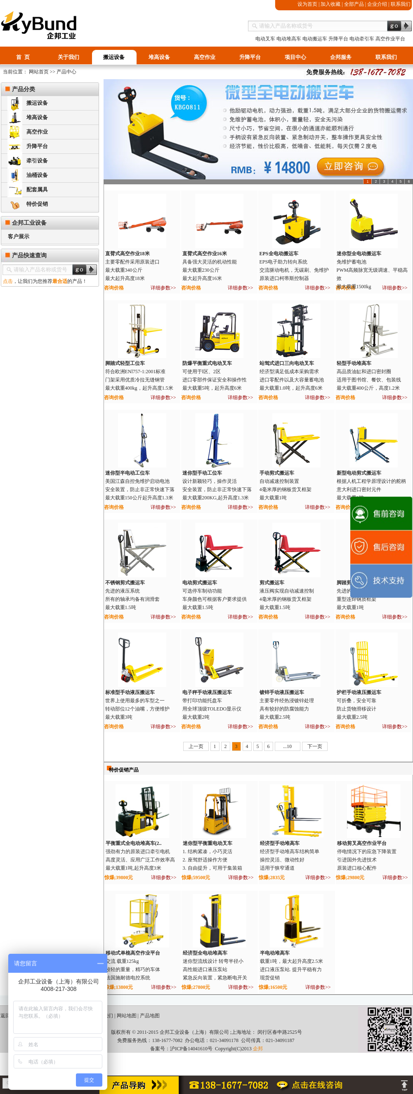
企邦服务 (341, 57)
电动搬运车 (314, 39)
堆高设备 (159, 57)
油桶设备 (27, 175)
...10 (287, 746)
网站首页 (38, 72)
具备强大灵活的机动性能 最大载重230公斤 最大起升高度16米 (209, 270)
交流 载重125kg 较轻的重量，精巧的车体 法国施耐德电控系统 (133, 969)
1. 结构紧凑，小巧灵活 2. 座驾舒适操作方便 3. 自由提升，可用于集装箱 (212, 860)
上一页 (196, 746)
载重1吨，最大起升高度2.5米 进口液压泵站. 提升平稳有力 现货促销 (291, 969)
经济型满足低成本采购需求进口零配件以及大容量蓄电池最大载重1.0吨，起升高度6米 (292, 380)
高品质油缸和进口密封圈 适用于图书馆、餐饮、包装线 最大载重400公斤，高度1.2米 (369, 380)
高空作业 (204, 57)
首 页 (23, 57)
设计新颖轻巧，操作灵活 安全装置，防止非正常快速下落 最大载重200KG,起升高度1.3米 (217, 489)
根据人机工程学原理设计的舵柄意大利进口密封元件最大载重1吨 (371, 489)
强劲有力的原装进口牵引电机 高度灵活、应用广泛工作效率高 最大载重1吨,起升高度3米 (140, 860)
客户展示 (15, 236)
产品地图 (150, 1016)
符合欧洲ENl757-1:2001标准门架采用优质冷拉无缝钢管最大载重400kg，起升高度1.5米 (139, 380)
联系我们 (401, 4)
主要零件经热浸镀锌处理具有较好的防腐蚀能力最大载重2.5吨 (287, 709)
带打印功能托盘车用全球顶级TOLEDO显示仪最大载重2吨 (212, 709)
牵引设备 (27, 161)
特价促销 (27, 204)
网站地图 (127, 1016)
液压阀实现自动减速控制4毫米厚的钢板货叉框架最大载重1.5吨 (287, 599)
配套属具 (27, 190)
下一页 (314, 746)
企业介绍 (377, 4)
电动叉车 (265, 39)
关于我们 (68, 57)
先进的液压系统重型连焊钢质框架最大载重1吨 (356, 599)
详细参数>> (163, 288)
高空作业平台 (390, 39)
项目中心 (295, 57)
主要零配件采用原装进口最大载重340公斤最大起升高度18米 (132, 270)
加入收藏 (330, 4)
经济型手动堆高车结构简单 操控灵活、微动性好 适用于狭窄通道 (289, 860)
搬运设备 (114, 57)
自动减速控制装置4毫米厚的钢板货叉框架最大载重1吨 (286, 489)
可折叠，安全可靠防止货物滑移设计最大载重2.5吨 (356, 709)
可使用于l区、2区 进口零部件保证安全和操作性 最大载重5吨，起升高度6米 (214, 380)
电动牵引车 (361, 39)
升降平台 (338, 39)
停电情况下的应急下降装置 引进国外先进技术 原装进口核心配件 (366, 860)
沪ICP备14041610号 (191, 1049)
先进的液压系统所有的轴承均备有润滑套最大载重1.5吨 (132, 599)
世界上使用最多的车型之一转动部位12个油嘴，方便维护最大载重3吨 (137, 709)
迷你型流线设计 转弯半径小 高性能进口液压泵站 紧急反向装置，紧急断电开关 (215, 969)
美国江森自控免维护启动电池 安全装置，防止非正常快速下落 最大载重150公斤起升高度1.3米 (140, 489)
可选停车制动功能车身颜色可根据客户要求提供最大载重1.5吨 (214, 599)
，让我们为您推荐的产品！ (43, 281)
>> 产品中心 (63, 72)
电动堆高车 (288, 39)
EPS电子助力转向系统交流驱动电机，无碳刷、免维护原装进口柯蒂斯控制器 (294, 270)
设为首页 (307, 4)
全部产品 (354, 4)
